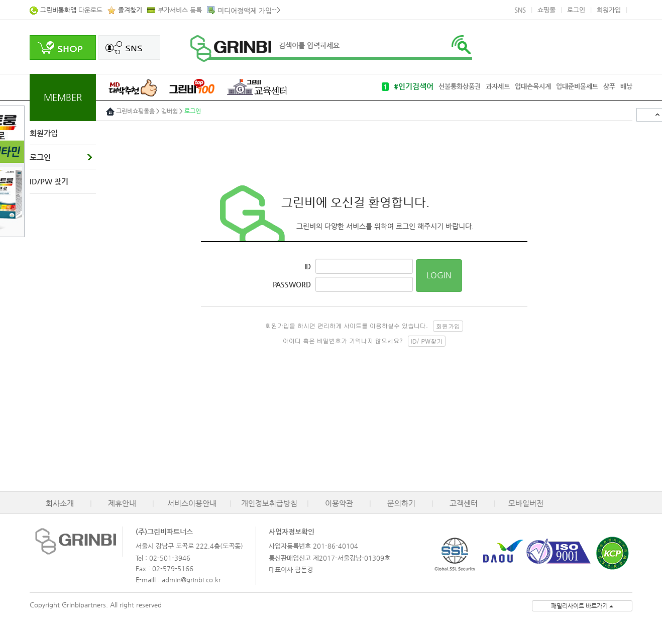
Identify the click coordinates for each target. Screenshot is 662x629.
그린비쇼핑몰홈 (135, 111)
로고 (230, 48)
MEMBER (63, 97)
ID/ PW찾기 (427, 341)
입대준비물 (571, 86)
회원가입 (609, 10)
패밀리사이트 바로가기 (582, 605)
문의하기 (401, 503)
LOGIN (439, 275)
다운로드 (71, 10)
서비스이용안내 (191, 503)
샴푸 (609, 86)
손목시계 (539, 86)
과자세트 (498, 86)
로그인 (576, 10)
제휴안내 (122, 503)
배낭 (626, 86)
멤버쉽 (169, 111)
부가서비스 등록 (180, 10)
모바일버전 (525, 503)
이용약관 (339, 503)
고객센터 (464, 503)
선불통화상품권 (459, 86)
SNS (520, 10)
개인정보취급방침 (269, 503)
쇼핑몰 (546, 10)
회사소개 (60, 503)
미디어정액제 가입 (244, 11)
